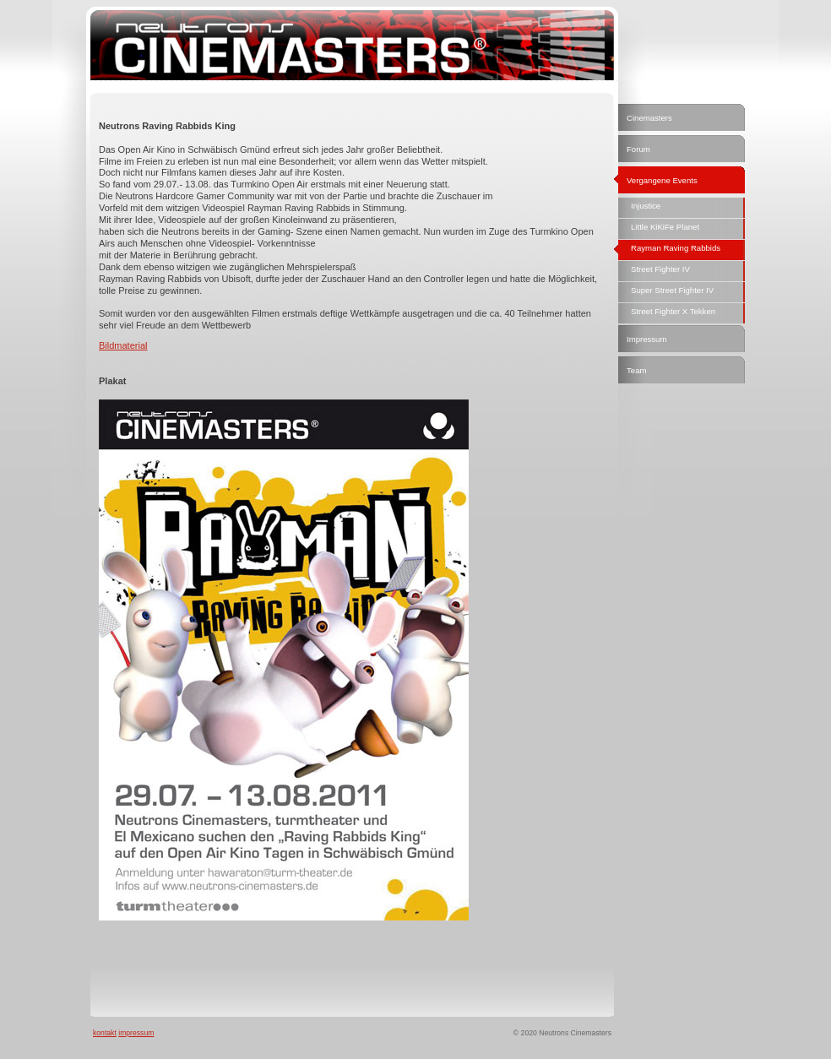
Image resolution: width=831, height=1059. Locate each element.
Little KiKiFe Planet (665, 226)
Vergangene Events (662, 180)
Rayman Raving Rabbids (675, 248)
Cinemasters (649, 117)
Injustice (645, 205)
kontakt (105, 1033)
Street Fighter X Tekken (673, 311)
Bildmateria (122, 345)
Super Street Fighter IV (672, 290)
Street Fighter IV (660, 269)
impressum (136, 1033)
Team (636, 370)
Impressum (646, 339)
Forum (638, 149)
